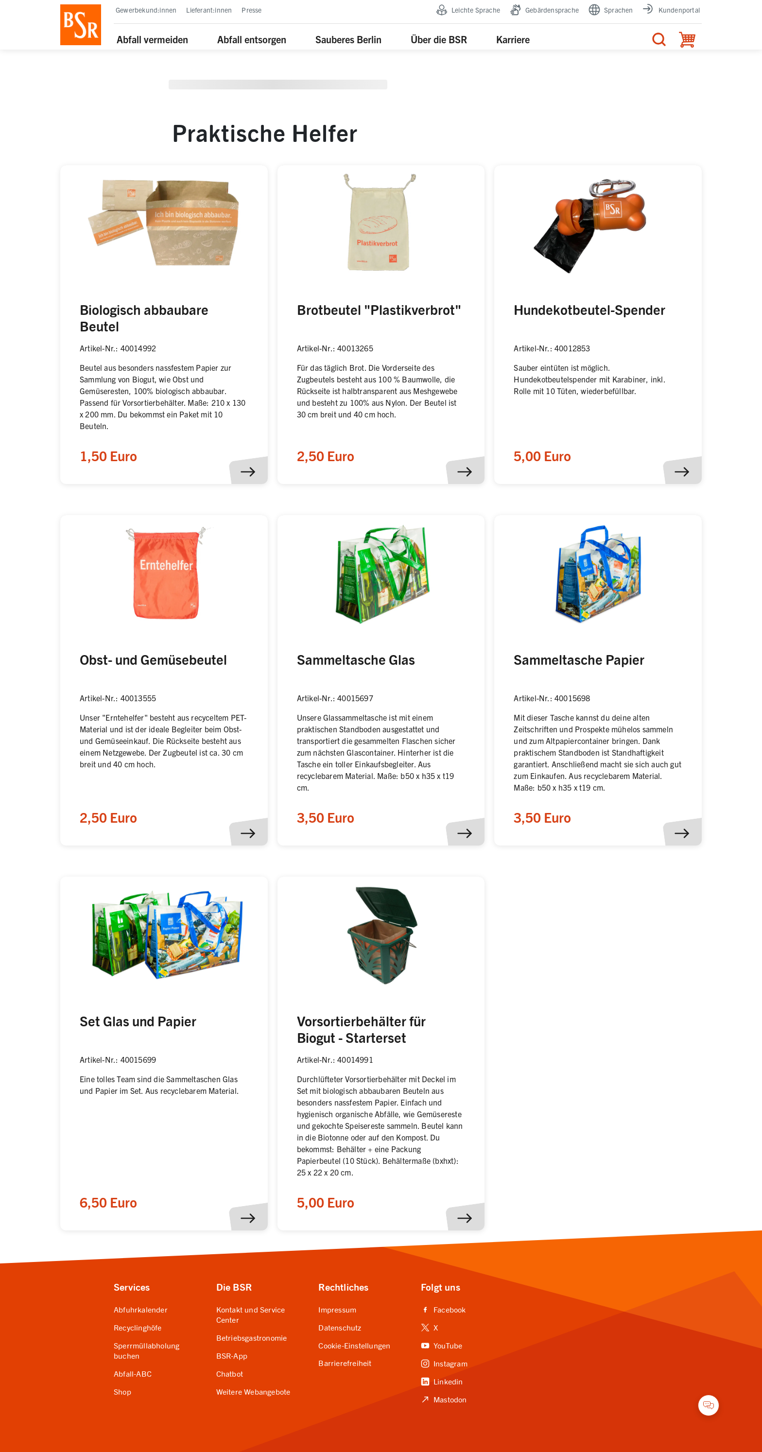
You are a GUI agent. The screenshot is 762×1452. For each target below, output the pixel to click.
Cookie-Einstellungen (354, 1344)
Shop (122, 1389)
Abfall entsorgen (251, 44)
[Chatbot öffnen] (708, 1405)
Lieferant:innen (209, 15)
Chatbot (229, 1371)
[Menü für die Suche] (659, 44)
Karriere (513, 44)
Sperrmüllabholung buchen (146, 1349)
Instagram (444, 1361)
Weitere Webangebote (253, 1389)
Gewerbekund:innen (146, 15)
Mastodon (444, 1396)
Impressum (337, 1309)
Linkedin (442, 1379)
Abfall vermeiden (152, 44)
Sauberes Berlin (348, 44)
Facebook (443, 1309)
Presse (251, 15)
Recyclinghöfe (138, 1326)
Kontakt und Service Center (250, 1314)
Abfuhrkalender (141, 1309)
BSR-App (231, 1354)
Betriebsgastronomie (251, 1336)
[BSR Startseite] (80, 30)
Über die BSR (439, 44)
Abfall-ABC (133, 1371)
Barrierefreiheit (344, 1361)
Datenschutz (339, 1326)
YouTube (441, 1344)
